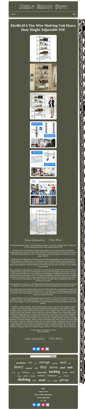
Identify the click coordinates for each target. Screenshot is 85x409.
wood (60, 376)
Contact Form (43, 391)
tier (30, 362)
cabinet (33, 373)
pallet (25, 376)
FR (45, 401)
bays (35, 380)
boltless (41, 375)
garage (64, 380)
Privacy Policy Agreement (43, 394)
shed (18, 373)
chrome (66, 376)
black (49, 381)
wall (36, 363)
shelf (63, 362)
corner (65, 372)
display (32, 376)
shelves (53, 367)
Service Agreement (43, 398)
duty (43, 367)
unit (70, 367)
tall (69, 363)
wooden (55, 381)
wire (13, 373)
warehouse (21, 363)
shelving (24, 379)
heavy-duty (42, 372)
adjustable (29, 368)
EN (42, 401)
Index (43, 388)
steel (62, 367)
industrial (51, 375)
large (19, 376)
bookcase (26, 372)
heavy (18, 367)
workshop (54, 363)
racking (54, 372)
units (36, 368)
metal (42, 380)
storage (44, 362)
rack (72, 372)
